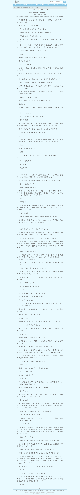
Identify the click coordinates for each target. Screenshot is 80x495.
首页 (15, 4)
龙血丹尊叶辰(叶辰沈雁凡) (35, 490)
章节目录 (40, 14)
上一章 (34, 14)
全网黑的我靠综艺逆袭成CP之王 (24, 16)
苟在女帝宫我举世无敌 (24, 7)
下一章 (45, 14)
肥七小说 (15, 7)
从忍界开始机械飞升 (61, 16)
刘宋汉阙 (56, 16)
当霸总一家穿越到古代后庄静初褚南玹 (25, 490)
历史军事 (36, 4)
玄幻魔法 (19, 4)
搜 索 (65, 1)
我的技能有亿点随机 (33, 16)
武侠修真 (25, 4)
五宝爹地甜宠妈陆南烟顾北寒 (44, 490)
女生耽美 (53, 4)
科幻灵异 (42, 4)
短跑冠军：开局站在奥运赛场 (41, 16)
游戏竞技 (47, 4)
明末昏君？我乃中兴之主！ (50, 16)
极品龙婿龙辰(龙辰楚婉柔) (54, 490)
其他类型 (58, 4)
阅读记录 (64, 4)
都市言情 (31, 4)
